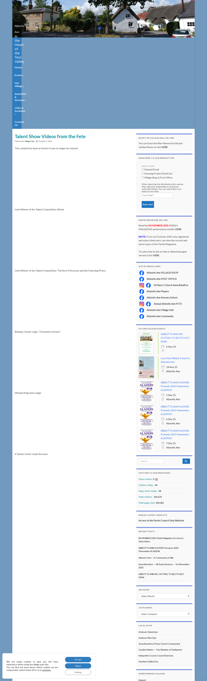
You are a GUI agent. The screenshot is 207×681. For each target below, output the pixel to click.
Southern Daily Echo (148, 578)
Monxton (143, 638)
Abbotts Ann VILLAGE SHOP (158, 188)
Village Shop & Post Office (157, 93)
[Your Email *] (157, 111)
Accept (77, 659)
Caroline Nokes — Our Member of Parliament (160, 566)
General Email (150, 85)
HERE (164, 63)
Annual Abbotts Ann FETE (167, 220)
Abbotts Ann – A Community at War (156, 474)
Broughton (144, 608)
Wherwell (143, 655)
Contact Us (126, 41)
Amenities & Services (75, 41)
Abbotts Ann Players (154, 207)
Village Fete (29, 57)
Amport (142, 596)
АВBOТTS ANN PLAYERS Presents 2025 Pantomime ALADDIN (175, 302)
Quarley (142, 643)
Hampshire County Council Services (156, 572)
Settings (77, 672)
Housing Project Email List (157, 89)
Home (19, 41)
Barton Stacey (145, 602)
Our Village (50, 41)
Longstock (144, 632)
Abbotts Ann (27, 25)
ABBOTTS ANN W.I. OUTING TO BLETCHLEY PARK (175, 254)
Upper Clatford (146, 649)
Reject (77, 665)
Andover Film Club (147, 554)
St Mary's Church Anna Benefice (170, 201)
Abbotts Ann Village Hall (156, 226)
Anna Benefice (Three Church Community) (159, 560)
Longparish (144, 626)
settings (46, 669)
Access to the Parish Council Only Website (161, 436)
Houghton (144, 620)
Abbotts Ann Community (156, 232)
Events (33, 41)
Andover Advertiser (148, 548)
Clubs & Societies (104, 41)
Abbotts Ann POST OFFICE (158, 195)
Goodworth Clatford (149, 614)
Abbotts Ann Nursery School (158, 213)
